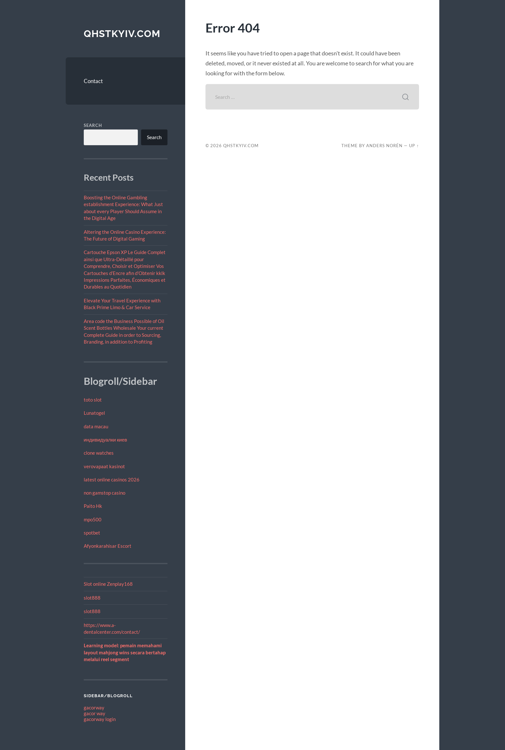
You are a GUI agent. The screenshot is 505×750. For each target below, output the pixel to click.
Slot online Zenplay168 (108, 584)
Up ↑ (414, 145)
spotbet (92, 533)
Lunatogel (94, 413)
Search (93, 125)
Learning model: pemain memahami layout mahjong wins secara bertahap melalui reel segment (125, 652)
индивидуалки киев (105, 439)
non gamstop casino (104, 493)
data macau (96, 426)
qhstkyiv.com (122, 33)
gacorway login (100, 719)
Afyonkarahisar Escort (107, 546)
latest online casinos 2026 (111, 479)
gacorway (94, 707)
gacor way (94, 713)
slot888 (92, 598)
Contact (93, 81)
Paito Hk (93, 506)
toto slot (93, 400)
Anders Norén (384, 145)
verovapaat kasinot (104, 466)
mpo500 (92, 519)
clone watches (99, 453)
